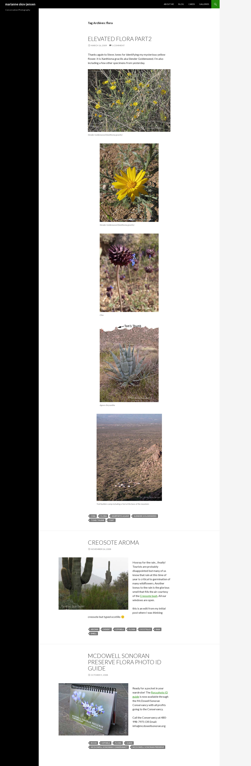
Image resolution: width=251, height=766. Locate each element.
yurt (111, 520)
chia (93, 516)
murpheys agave (120, 516)
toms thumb (97, 520)
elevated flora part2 (120, 38)
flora (103, 516)
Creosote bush (148, 595)
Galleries (204, 4)
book (94, 743)
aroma (94, 629)
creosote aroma (113, 542)
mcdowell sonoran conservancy (109, 747)
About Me (169, 4)
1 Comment (118, 45)
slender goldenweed (145, 516)
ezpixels (119, 629)
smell (94, 633)
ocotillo (145, 629)
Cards (191, 4)
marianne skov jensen (20, 4)
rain (158, 629)
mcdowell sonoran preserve (148, 747)
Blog (181, 4)
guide (129, 743)
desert (107, 629)
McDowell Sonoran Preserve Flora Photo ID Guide (124, 662)
